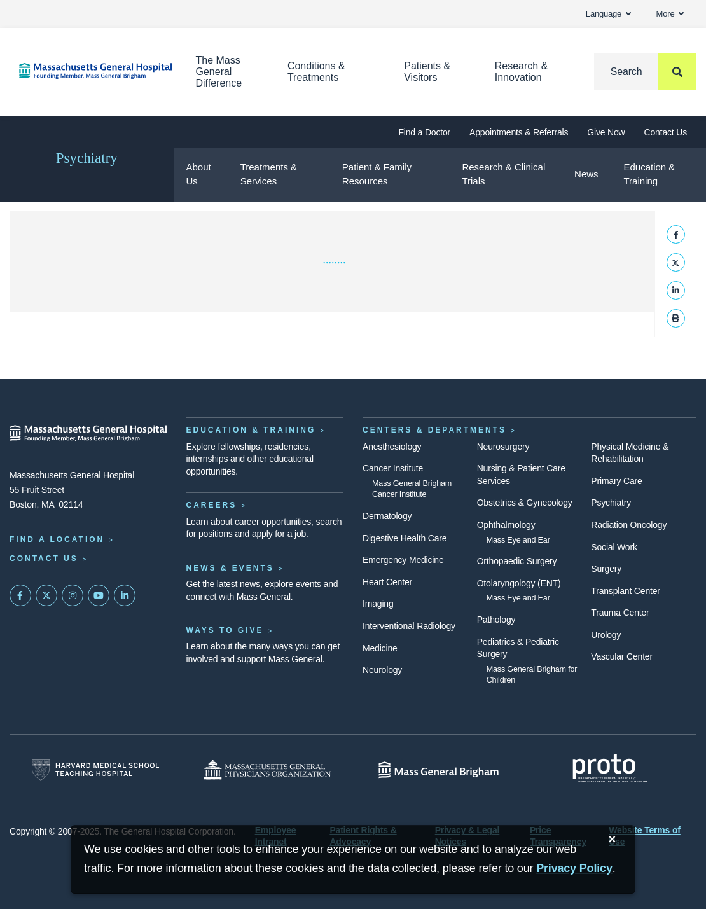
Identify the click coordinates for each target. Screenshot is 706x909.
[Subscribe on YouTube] (98, 595)
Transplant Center (625, 591)
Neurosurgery (503, 446)
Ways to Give (225, 630)
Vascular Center (622, 656)
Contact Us (665, 132)
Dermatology (387, 516)
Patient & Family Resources (377, 174)
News (586, 174)
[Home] (88, 71)
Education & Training (649, 174)
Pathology (496, 619)
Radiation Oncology (629, 525)
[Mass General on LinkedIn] (124, 595)
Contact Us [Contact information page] (44, 558)
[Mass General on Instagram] (72, 595)
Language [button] (608, 13)
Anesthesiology (392, 446)
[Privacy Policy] (574, 868)
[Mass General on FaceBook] (20, 595)
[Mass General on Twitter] (46, 595)
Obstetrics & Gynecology (524, 502)
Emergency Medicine (403, 560)
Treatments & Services (268, 174)
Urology (606, 635)
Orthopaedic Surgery (517, 561)
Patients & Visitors (427, 71)
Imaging (378, 604)
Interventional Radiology (409, 626)
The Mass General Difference (219, 71)
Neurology (382, 670)
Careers (211, 505)
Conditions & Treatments (316, 71)
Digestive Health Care (404, 538)
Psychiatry (87, 158)
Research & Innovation (521, 71)
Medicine (380, 648)
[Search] (645, 71)
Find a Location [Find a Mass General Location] (57, 539)
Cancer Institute (393, 468)
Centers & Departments (434, 430)
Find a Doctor (424, 132)
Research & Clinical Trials (503, 174)
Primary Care (616, 481)
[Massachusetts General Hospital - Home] (88, 433)
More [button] (670, 13)
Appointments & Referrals (518, 132)
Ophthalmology (506, 525)
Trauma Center (620, 612)
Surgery (606, 569)
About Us (198, 174)
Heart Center (387, 582)
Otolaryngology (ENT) (519, 583)
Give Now (606, 132)
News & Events (230, 568)
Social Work (614, 547)
